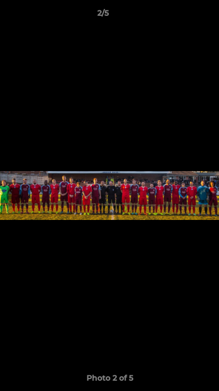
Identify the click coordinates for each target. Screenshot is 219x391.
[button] (179, 16)
